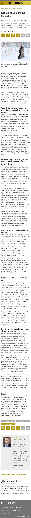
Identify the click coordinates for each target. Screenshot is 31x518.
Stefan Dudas (7, 31)
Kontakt (11, 507)
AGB (20, 510)
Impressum (13, 510)
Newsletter (5, 510)
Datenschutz (6, 513)
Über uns (5, 507)
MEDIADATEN (19, 507)
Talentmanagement (15, 9)
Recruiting (4, 9)
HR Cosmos (8, 424)
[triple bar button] (2, 3)
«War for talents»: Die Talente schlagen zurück (9, 483)
